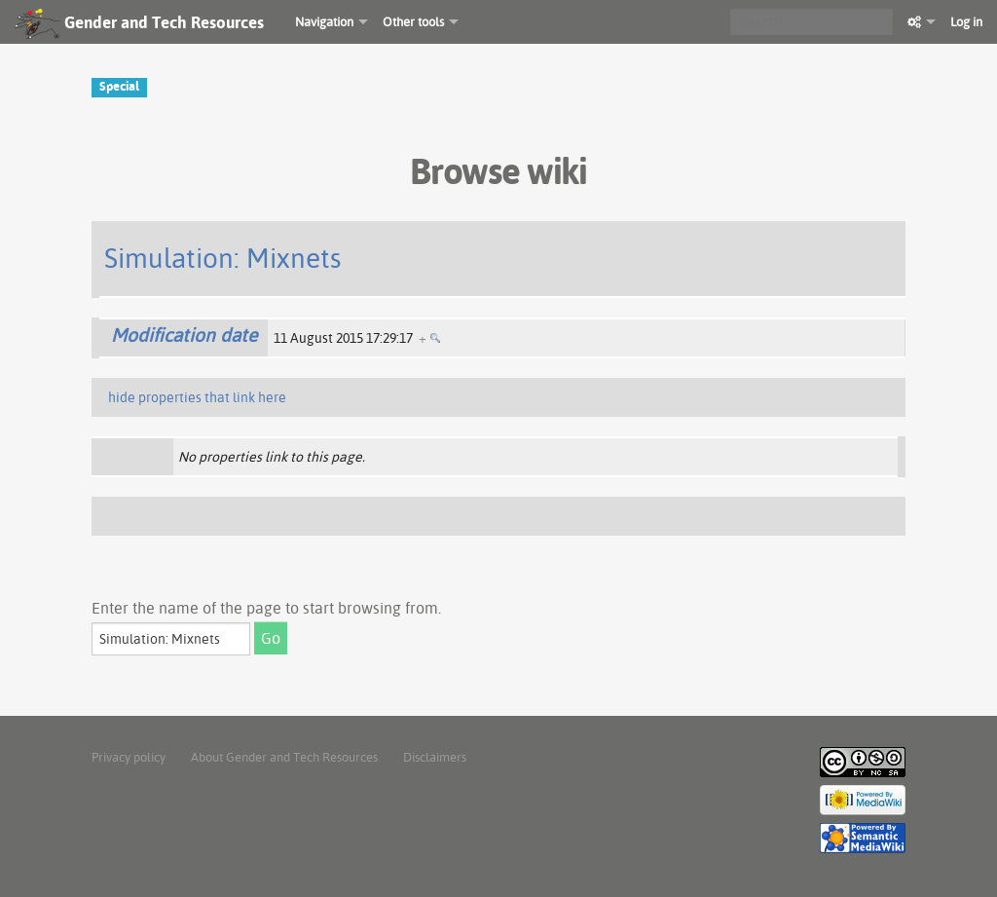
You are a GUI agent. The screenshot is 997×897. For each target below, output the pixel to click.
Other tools (413, 21)
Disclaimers (434, 757)
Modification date (184, 335)
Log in (966, 21)
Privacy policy (129, 757)
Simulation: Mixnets (223, 258)
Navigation (324, 21)
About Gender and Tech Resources (284, 757)
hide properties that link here (197, 397)
